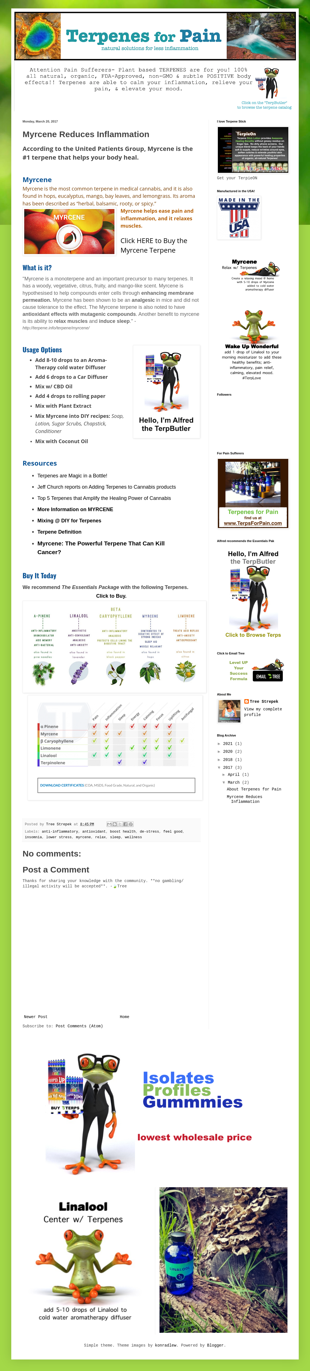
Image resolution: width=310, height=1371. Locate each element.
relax (100, 837)
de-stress (149, 832)
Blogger (215, 1345)
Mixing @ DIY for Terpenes (69, 521)
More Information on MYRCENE (75, 509)
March (235, 782)
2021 (229, 744)
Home (124, 1017)
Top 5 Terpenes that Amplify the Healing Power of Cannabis (104, 498)
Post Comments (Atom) (79, 1026)
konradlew (165, 1345)
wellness (133, 837)
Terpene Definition (59, 532)
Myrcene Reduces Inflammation (244, 799)
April (235, 774)
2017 (229, 767)
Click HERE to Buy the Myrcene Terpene (153, 245)
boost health (123, 832)
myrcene (83, 837)
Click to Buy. (111, 596)
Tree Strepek (264, 701)
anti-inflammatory (60, 832)
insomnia (33, 837)
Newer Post (36, 1017)
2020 (229, 751)
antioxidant (94, 832)
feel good (172, 832)
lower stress (59, 837)
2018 (229, 760)
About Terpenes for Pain (254, 789)
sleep (115, 837)
